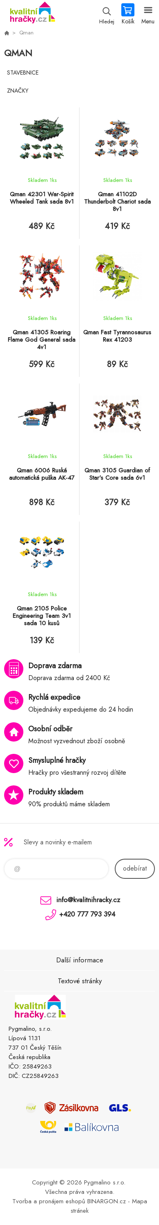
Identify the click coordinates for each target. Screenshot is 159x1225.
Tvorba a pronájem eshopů (48, 1201)
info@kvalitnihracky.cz (88, 900)
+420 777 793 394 (87, 914)
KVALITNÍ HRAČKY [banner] (32, 14)
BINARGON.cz (106, 1201)
